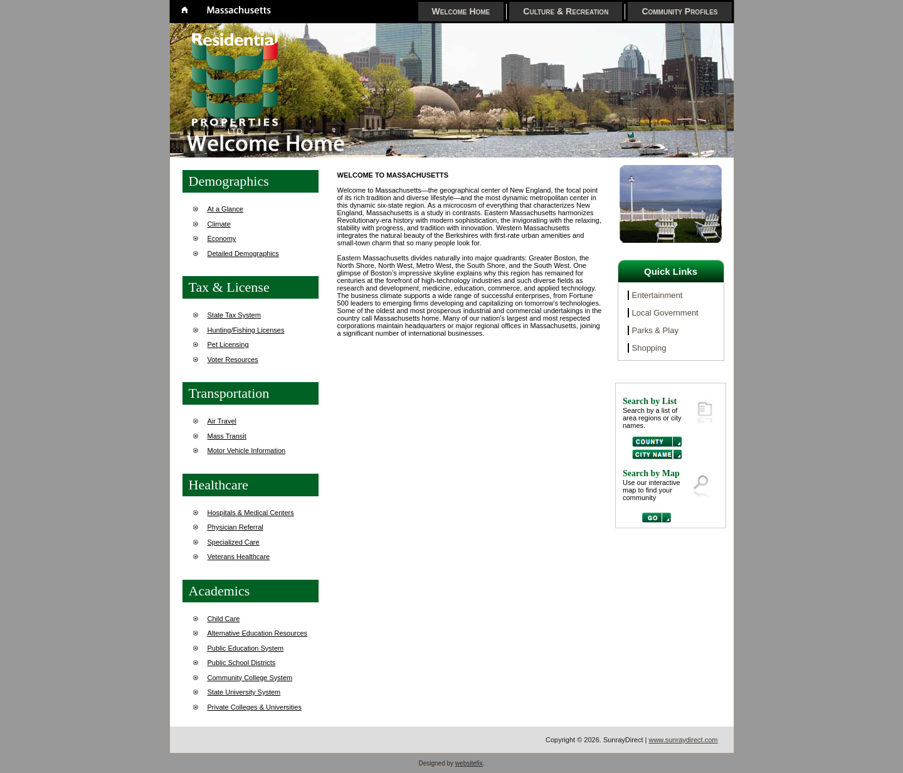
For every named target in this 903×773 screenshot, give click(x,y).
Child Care (224, 618)
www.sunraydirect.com (682, 740)
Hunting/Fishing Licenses (246, 330)
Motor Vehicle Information (247, 450)
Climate (219, 224)
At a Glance (225, 209)
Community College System (250, 677)
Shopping (649, 348)
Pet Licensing (228, 344)
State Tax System (234, 315)
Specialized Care (234, 542)
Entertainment (657, 295)
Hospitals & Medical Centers (251, 512)
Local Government (665, 312)
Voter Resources (233, 359)
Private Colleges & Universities (255, 707)
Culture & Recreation (565, 11)
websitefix (469, 763)
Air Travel (222, 421)
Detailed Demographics (243, 253)
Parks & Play (655, 330)
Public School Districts (242, 662)
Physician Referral (235, 527)
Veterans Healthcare (239, 556)
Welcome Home (461, 11)
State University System (244, 692)
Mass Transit (227, 436)
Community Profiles (679, 11)
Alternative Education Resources (258, 633)
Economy (222, 238)
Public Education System (246, 648)
